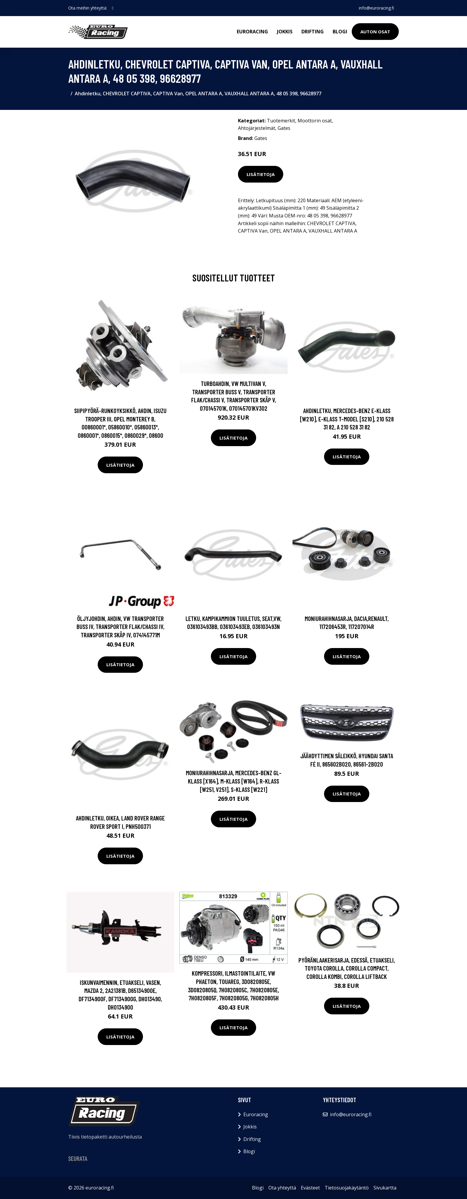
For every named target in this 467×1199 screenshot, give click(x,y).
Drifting (312, 31)
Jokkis (284, 31)
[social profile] (113, 8)
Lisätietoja (261, 174)
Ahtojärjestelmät (256, 128)
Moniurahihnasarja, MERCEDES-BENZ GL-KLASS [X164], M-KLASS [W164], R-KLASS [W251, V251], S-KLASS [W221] (233, 781)
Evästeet (310, 1187)
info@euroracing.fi (376, 8)
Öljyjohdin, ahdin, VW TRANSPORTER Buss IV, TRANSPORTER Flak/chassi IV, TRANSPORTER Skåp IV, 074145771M (120, 627)
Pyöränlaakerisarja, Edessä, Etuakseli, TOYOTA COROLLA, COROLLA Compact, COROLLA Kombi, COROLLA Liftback (346, 968)
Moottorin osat (315, 120)
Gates (284, 128)
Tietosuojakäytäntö (347, 1187)
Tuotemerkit (281, 120)
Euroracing (252, 31)
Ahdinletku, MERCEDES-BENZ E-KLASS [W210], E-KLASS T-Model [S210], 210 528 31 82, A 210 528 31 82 (347, 419)
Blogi (340, 31)
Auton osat (375, 32)
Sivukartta (384, 1187)
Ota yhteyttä (282, 1187)
